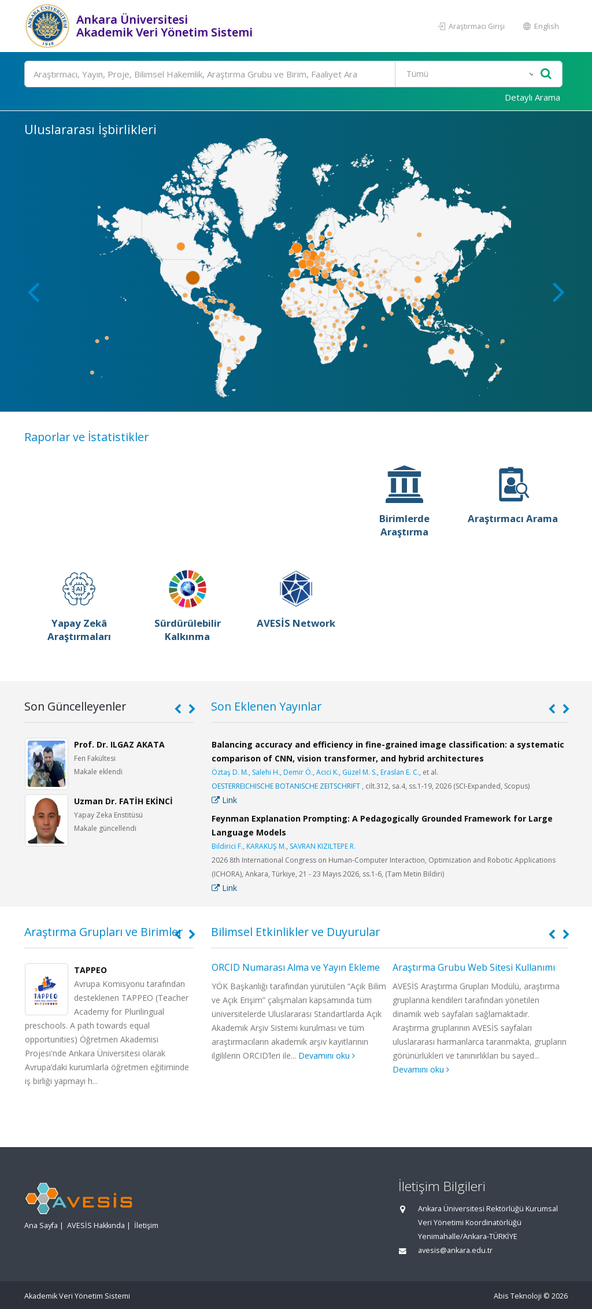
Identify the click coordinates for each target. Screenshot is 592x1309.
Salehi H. (266, 772)
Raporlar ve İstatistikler (86, 437)
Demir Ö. (298, 772)
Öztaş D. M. (230, 772)
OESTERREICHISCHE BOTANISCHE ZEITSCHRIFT (286, 786)
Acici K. (327, 772)
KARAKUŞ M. (266, 846)
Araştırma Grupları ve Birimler (103, 932)
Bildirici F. (227, 846)
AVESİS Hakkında (96, 1225)
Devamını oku (326, 1055)
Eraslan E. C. (399, 772)
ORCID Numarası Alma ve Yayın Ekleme (296, 967)
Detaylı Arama (532, 97)
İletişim (146, 1225)
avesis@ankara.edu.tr (455, 1250)
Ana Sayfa (41, 1225)
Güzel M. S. (359, 772)
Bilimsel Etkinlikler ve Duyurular (295, 932)
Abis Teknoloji (518, 1296)
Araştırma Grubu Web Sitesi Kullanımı (474, 967)
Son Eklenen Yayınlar (266, 706)
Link (224, 799)
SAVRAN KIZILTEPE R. (323, 846)
